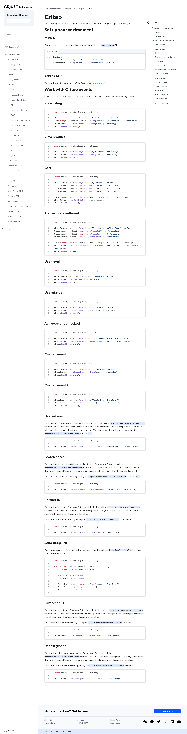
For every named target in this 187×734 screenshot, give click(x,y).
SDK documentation (13, 54)
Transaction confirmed (165, 57)
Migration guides (15, 216)
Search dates (161, 86)
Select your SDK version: (18, 15)
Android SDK (13, 59)
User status (160, 65)
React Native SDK (15, 166)
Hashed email (161, 82)
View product (161, 49)
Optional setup (15, 70)
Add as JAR (160, 36)
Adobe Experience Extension (20, 206)
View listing (160, 44)
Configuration (15, 64)
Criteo (13, 90)
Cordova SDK (13, 171)
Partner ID (159, 90)
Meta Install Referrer (19, 110)
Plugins (12, 85)
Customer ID (161, 98)
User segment (161, 103)
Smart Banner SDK (15, 191)
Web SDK (12, 186)
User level (159, 61)
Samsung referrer (18, 125)
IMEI (12, 105)
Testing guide (13, 211)
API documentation (13, 47)
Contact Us (167, 711)
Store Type (7, 229)
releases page (97, 83)
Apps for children (15, 221)
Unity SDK (12, 156)
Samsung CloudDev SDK (21, 120)
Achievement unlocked (165, 69)
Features (12, 75)
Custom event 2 (162, 78)
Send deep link (161, 94)
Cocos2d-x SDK (14, 176)
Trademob (15, 135)
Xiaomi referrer (17, 145)
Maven (158, 32)
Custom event (161, 74)
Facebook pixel (17, 95)
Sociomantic (16, 130)
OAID (13, 115)
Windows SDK (13, 196)
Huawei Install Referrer (20, 100)
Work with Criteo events (163, 40)
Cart (157, 53)
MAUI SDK (12, 181)
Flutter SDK (12, 161)
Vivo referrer (16, 140)
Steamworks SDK (15, 201)
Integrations (14, 80)
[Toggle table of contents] (147, 22)
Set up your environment (163, 28)
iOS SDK (11, 150)
